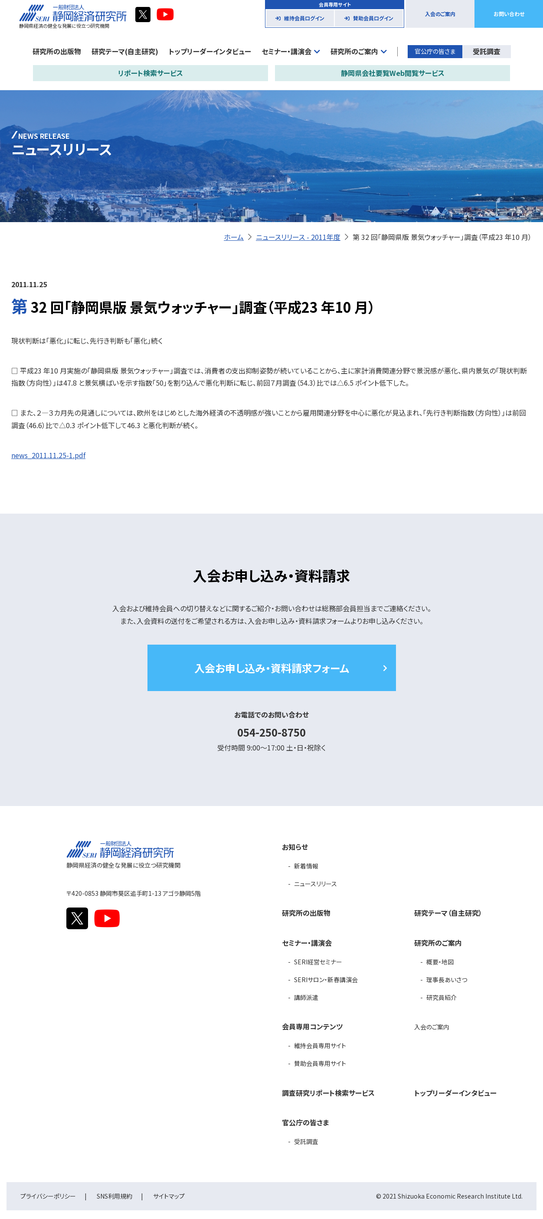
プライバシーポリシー (48, 1196)
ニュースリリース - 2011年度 (298, 237)
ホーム (234, 237)
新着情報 (306, 866)
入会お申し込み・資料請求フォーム (271, 667)
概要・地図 (440, 961)
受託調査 (486, 51)
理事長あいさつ (446, 979)
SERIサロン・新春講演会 (326, 979)
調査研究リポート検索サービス (328, 1093)
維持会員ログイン (304, 18)
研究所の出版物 (57, 51)
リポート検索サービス (150, 73)
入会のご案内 (440, 13)
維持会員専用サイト (320, 1045)
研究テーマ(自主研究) (125, 51)
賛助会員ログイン (373, 18)
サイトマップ (169, 1196)
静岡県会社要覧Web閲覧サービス (393, 73)
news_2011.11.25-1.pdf (48, 455)
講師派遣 (306, 997)
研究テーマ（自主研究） (448, 913)
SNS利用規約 (114, 1196)
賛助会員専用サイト (320, 1063)
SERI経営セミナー (318, 961)
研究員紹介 (441, 997)
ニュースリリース (315, 883)
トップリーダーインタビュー (210, 51)
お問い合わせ (509, 13)
